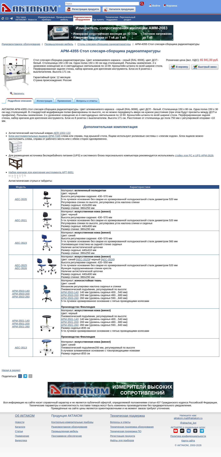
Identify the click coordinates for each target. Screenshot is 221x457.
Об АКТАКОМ (25, 415)
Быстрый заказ (207, 66)
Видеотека (21, 440)
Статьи (19, 431)
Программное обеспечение (66, 436)
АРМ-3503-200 (21, 293)
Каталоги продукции (121, 9)
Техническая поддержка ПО (125, 431)
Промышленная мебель (64, 431)
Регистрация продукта (85, 9)
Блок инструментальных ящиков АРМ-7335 (34, 135)
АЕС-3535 (21, 199)
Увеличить (18, 93)
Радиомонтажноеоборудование (83, 18)
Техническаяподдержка (111, 18)
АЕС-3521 (21, 220)
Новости (32, 19)
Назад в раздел (11, 370)
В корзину (182, 66)
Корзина (171, 5)
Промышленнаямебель (64, 18)
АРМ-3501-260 (21, 326)
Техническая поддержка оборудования (132, 426)
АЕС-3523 (21, 242)
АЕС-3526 (21, 268)
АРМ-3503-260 (21, 296)
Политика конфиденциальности (188, 436)
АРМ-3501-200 (21, 323)
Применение (22, 436)
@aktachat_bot (188, 422)
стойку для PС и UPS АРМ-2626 (194, 155)
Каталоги (20, 426)
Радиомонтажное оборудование (69, 426)
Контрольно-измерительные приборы (72, 422)
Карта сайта (188, 440)
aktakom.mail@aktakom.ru (188, 418)
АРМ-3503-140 (21, 290)
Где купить (98, 19)
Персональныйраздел (127, 18)
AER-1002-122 (62, 132)
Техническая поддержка (127, 415)
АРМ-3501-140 (21, 320)
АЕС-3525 (21, 265)
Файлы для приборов (122, 440)
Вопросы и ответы (120, 422)
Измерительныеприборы (46, 18)
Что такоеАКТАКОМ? (21, 18)
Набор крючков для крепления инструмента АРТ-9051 (41, 172)
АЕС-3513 (21, 347)
